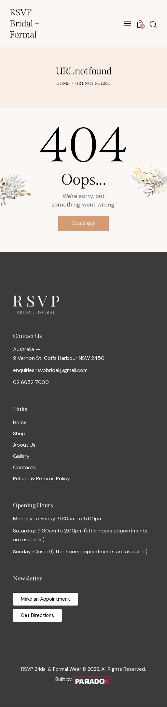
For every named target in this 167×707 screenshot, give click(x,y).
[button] (127, 23)
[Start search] (153, 24)
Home (63, 83)
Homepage (83, 223)
